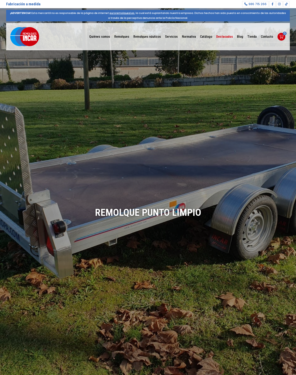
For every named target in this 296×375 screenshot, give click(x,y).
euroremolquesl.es (122, 13)
